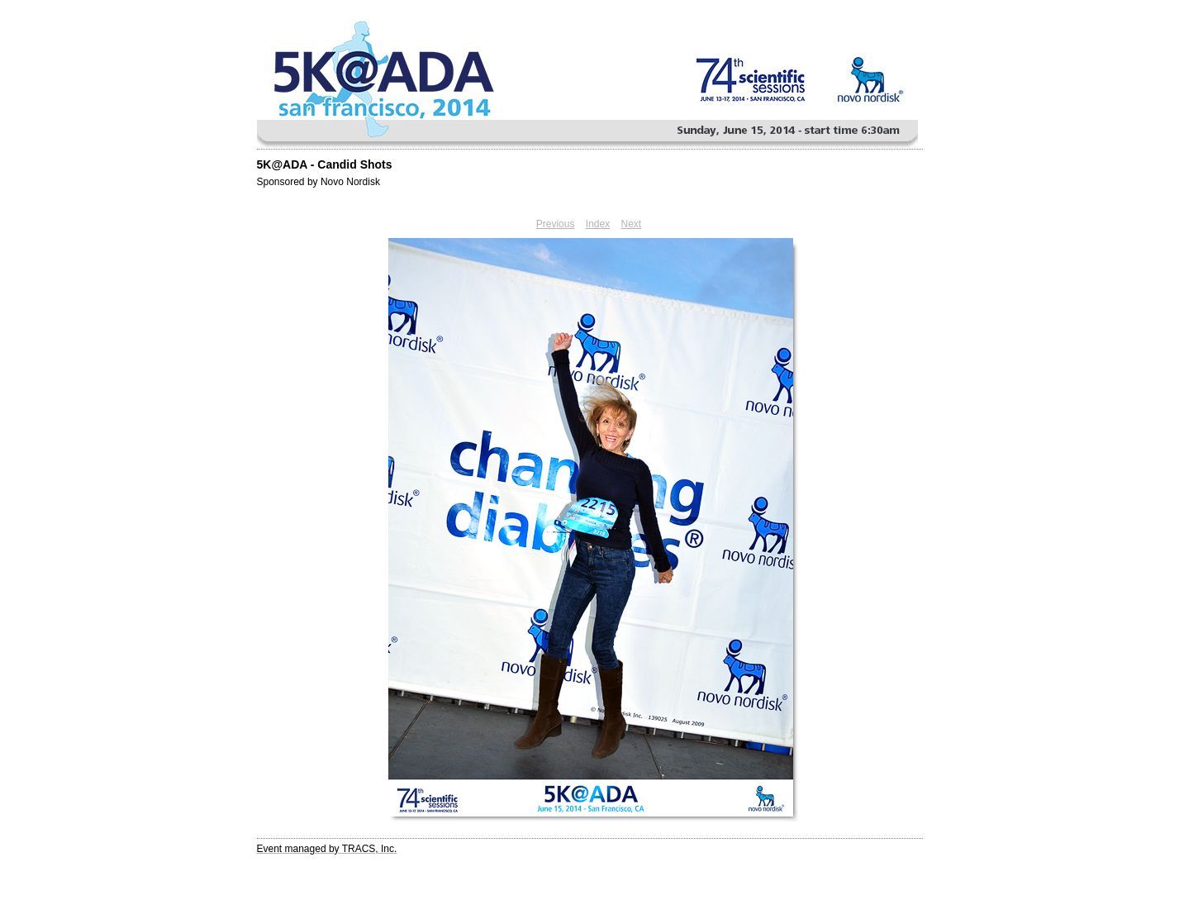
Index (598, 224)
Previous (555, 224)
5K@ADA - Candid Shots (324, 164)
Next (631, 224)
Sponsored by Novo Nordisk (318, 182)
